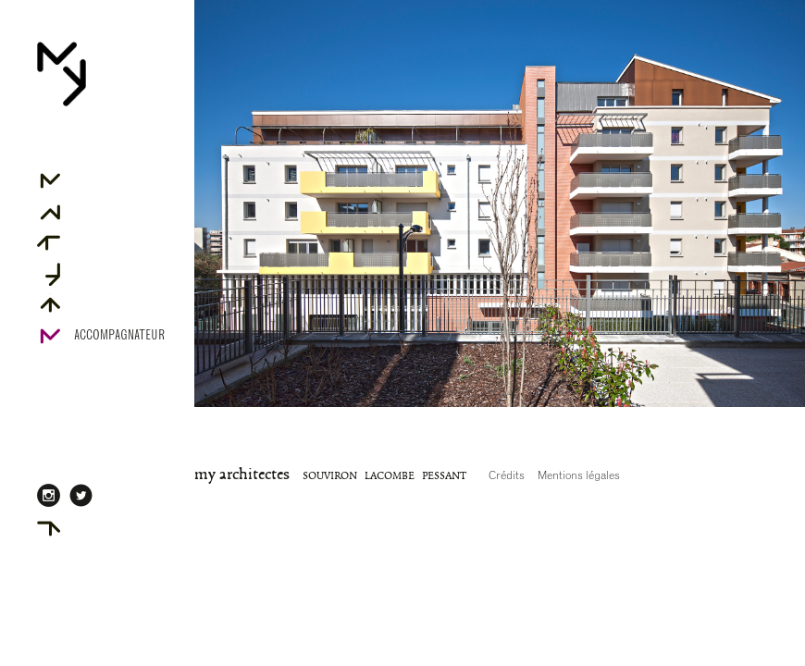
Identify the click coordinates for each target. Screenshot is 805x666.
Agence (92, 179)
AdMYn (90, 527)
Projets (96, 241)
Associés (97, 210)
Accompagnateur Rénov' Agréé (119, 345)
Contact (96, 303)
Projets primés (116, 272)
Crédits (507, 475)
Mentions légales (579, 475)
